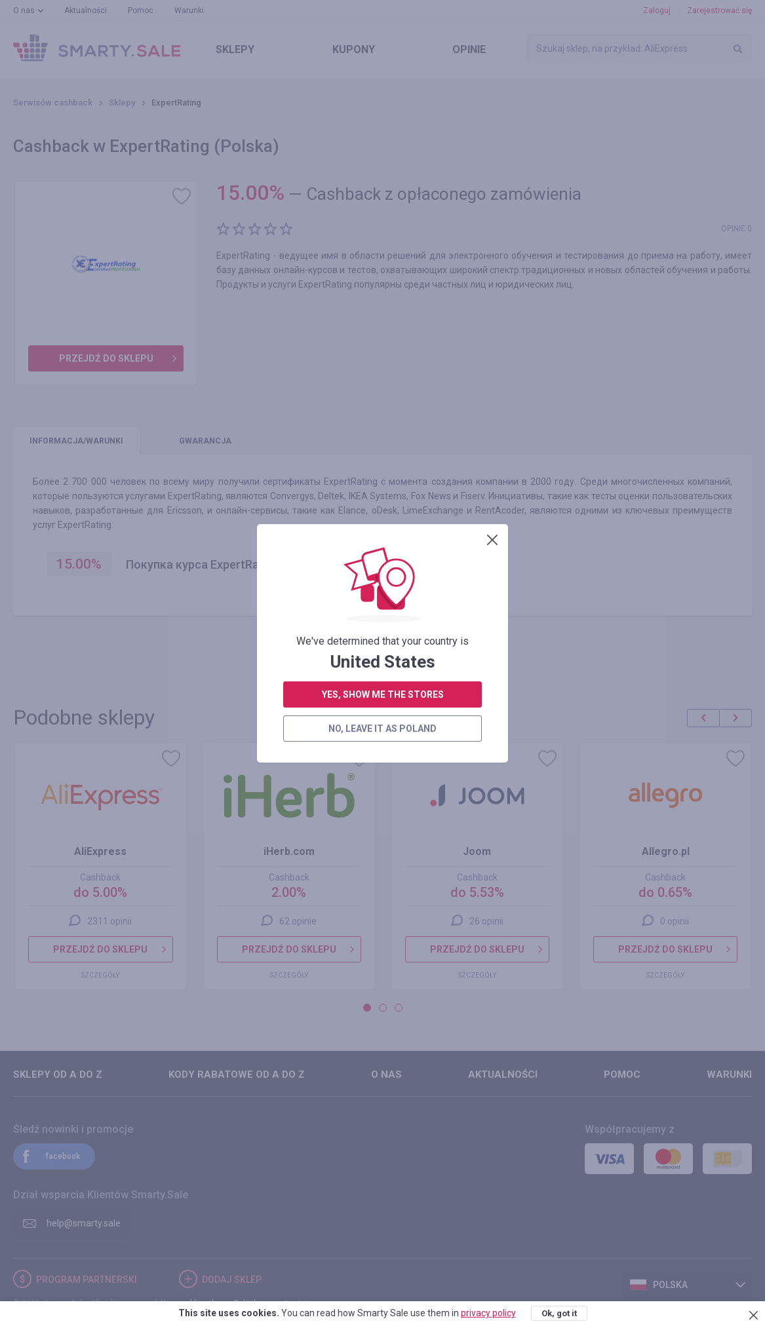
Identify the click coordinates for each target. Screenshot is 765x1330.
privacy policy (488, 1313)
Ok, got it (559, 1313)
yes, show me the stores (383, 303)
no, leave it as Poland (382, 337)
